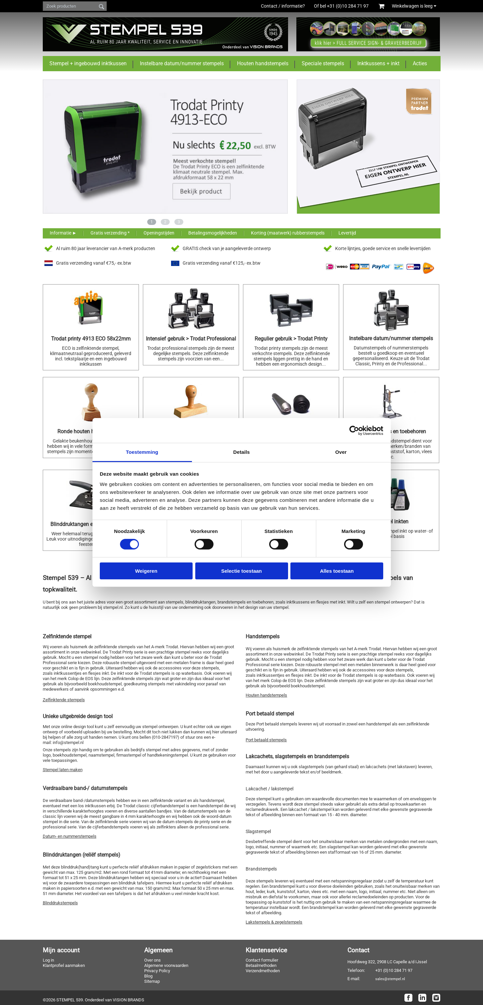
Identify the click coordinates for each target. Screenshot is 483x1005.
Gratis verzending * (110, 233)
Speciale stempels (323, 63)
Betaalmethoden (261, 965)
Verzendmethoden (263, 970)
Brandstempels (261, 869)
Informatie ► (63, 233)
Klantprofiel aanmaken (64, 965)
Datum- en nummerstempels (69, 836)
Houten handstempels (262, 63)
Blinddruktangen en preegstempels (90, 524)
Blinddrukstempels (60, 902)
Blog (148, 976)
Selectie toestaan (241, 571)
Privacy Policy (157, 970)
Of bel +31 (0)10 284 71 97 (345, 6)
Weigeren (146, 571)
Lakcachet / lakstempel (269, 788)
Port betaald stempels (266, 739)
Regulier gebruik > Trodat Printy (291, 339)
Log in (48, 960)
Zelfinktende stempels (64, 699)
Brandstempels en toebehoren (391, 431)
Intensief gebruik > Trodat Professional (191, 339)
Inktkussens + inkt (378, 63)
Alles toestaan (337, 571)
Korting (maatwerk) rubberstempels (288, 233)
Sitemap (152, 981)
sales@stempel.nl (390, 979)
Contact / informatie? (283, 6)
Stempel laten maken (63, 769)
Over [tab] (341, 452)
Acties (420, 63)
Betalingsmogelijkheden (212, 233)
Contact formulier (262, 960)
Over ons (152, 960)
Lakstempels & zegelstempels (274, 922)
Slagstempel (258, 831)
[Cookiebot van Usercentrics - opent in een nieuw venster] (354, 430)
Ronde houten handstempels (90, 431)
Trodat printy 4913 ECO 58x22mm (91, 339)
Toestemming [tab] (142, 452)
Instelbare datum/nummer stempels (182, 63)
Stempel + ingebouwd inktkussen (88, 63)
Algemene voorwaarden (166, 965)
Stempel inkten (391, 521)
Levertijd (347, 233)
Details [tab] (241, 452)
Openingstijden (159, 233)
